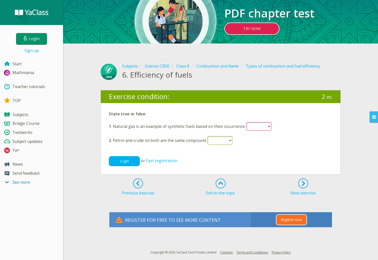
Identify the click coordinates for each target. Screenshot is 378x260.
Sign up (32, 50)
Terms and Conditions (252, 252)
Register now (291, 219)
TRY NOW (252, 28)
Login (124, 161)
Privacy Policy (281, 252)
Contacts (226, 252)
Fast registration (161, 160)
